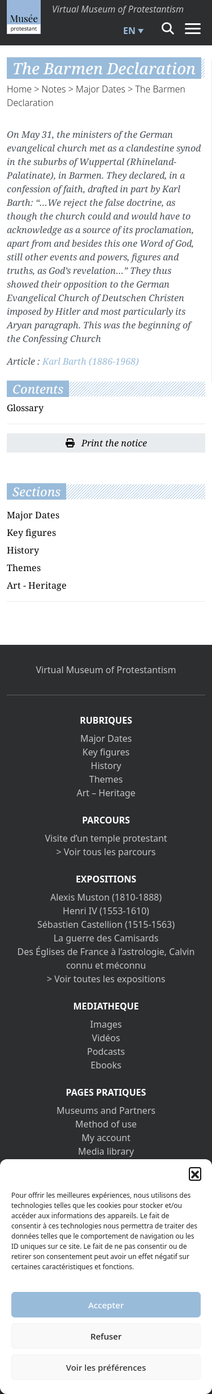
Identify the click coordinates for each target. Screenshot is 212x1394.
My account (105, 1137)
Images (106, 1024)
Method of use (106, 1124)
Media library (106, 1151)
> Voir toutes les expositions (106, 979)
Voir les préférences (106, 1367)
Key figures (31, 532)
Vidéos (106, 1038)
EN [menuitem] (129, 30)
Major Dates (101, 89)
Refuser (106, 1336)
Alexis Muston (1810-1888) (106, 897)
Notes (54, 89)
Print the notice (106, 443)
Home (19, 89)
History (23, 550)
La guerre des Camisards (106, 938)
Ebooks (105, 1065)
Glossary (25, 408)
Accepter (106, 1305)
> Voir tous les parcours (106, 852)
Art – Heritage (105, 793)
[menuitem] (132, 30)
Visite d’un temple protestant (106, 838)
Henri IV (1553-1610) (106, 911)
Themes (24, 567)
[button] (195, 1173)
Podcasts (106, 1051)
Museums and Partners (106, 1110)
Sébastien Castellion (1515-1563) (106, 924)
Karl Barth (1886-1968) (90, 361)
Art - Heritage (37, 585)
